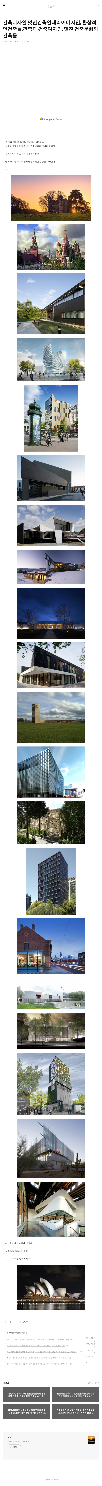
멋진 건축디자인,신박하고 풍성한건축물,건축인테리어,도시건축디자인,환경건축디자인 (38, 1364)
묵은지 (10, 1437)
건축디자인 (10, 1333)
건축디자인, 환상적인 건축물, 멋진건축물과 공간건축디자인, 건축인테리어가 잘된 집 (37, 1358)
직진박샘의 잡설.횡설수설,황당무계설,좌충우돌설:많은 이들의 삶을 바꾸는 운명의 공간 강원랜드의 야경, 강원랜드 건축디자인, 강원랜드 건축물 (43, 1352)
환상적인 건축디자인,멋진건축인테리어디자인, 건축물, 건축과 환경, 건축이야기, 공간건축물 (40, 1339)
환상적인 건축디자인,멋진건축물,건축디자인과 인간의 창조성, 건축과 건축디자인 (36, 1345)
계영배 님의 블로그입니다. (18, 1441)
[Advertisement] (51, 75)
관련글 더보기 (93, 1382)
